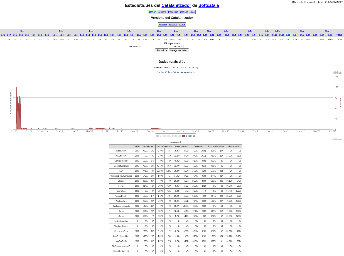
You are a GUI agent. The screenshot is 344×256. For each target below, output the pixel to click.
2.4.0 (240, 35)
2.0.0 (205, 35)
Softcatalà (208, 5)
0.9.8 (33, 35)
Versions (162, 12)
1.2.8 (152, 35)
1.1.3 (100, 35)
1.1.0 (82, 35)
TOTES (182, 24)
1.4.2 (172, 35)
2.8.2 (330, 35)
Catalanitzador (176, 5)
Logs (192, 12)
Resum (152, 12)
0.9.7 (27, 35)
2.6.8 (315, 35)
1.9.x (196, 31)
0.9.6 (21, 35)
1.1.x (91, 31)
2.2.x (226, 31)
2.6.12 (281, 35)
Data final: (178, 46)
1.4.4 (179, 35)
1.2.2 (119, 35)
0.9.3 (3, 35)
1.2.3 (126, 35)
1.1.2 (94, 35)
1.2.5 (139, 35)
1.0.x (61, 31)
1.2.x (129, 31)
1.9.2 (199, 35)
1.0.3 (68, 35)
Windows (163, 24)
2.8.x (327, 31)
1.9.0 (193, 35)
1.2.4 (132, 35)
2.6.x (267, 31)
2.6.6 (308, 35)
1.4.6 (186, 35)
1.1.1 (88, 35)
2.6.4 (295, 35)
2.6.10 (274, 35)
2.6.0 (267, 35)
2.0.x (209, 31)
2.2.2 (227, 35)
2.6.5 (302, 35)
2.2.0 (219, 35)
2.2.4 (234, 35)
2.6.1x (277, 31)
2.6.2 (288, 35)
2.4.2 (247, 35)
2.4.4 (254, 35)
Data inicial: (134, 46)
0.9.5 (15, 35)
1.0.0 (47, 35)
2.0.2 (212, 35)
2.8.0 (322, 35)
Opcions (184, 12)
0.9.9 (40, 35)
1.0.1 (54, 35)
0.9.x (21, 31)
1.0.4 (76, 35)
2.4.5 (261, 35)
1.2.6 (145, 35)
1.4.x (176, 31)
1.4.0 (165, 35)
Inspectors (173, 12)
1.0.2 (61, 35)
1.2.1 (112, 35)
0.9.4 (9, 35)
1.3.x (159, 31)
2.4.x (250, 31)
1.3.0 (159, 35)
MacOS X (173, 24)
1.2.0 (106, 35)
